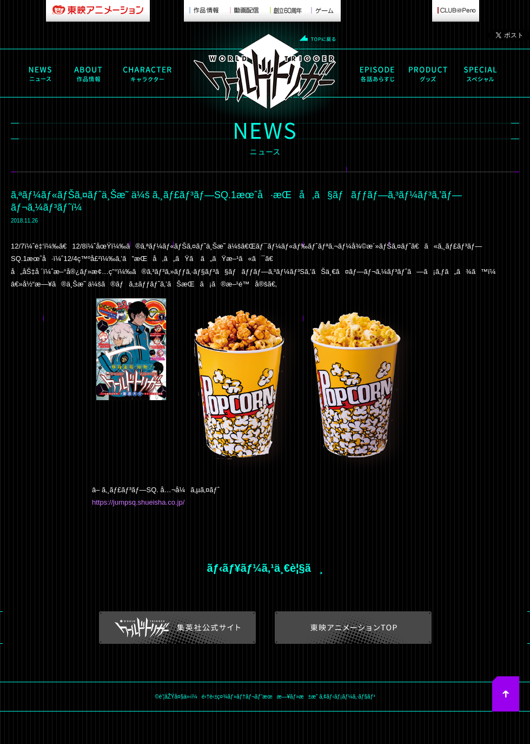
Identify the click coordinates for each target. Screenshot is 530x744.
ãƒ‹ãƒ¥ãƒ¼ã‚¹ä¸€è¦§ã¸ (265, 568)
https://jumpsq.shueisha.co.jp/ (138, 502)
